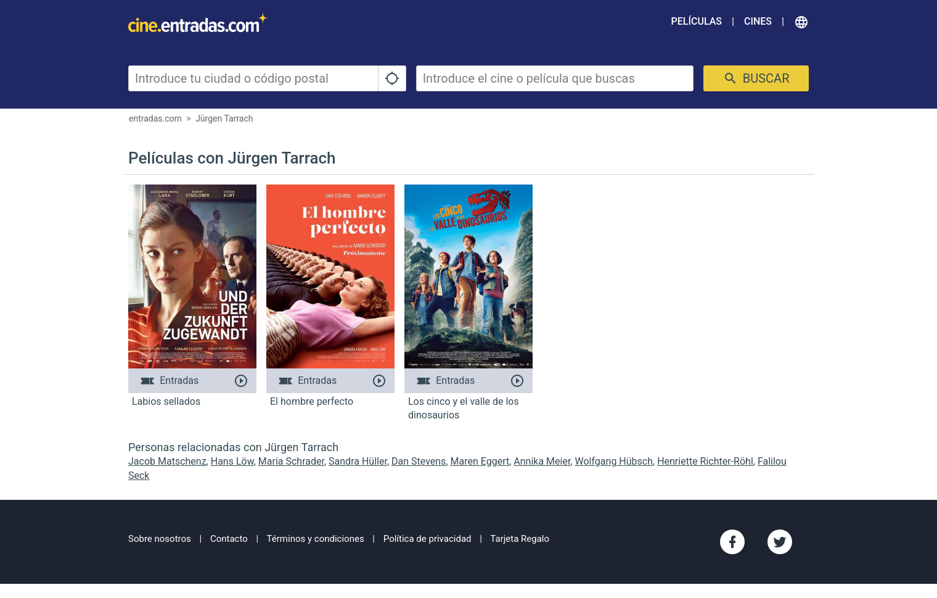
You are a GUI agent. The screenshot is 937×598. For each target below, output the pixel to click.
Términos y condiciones (315, 538)
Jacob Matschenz (167, 461)
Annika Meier (542, 461)
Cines (758, 21)
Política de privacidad (427, 538)
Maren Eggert (480, 461)
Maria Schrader (291, 461)
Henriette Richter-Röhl (705, 461)
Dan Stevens (418, 461)
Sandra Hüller (358, 461)
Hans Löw (232, 461)
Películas (696, 21)
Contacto (229, 538)
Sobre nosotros (159, 538)
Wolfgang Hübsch (614, 461)
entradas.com (155, 118)
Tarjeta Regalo (519, 538)
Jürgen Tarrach (224, 118)
